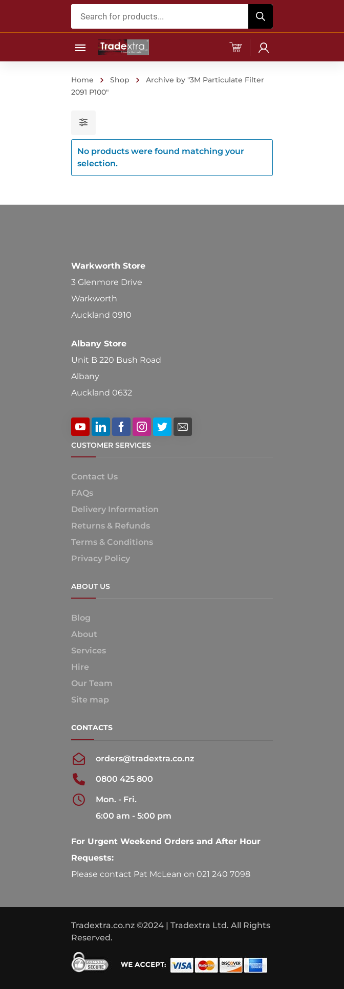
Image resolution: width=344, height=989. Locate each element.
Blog (81, 618)
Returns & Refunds (110, 526)
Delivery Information (115, 509)
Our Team (92, 683)
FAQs (82, 493)
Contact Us (94, 476)
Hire (80, 667)
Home (82, 79)
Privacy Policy (100, 558)
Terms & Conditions (112, 542)
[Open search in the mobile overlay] (172, 16)
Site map (90, 700)
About (84, 634)
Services (88, 650)
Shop (120, 79)
